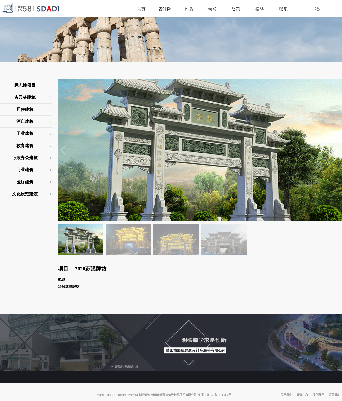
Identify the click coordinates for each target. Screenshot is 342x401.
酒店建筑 (24, 121)
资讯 (236, 9)
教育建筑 (24, 145)
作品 (188, 9)
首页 (141, 9)
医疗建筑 (24, 182)
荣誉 (212, 9)
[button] (336, 150)
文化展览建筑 (25, 194)
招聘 (259, 9)
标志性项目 (25, 85)
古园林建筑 (25, 97)
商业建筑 (24, 169)
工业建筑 (24, 133)
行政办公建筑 (25, 157)
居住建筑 (24, 109)
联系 (283, 9)
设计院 (165, 9)
